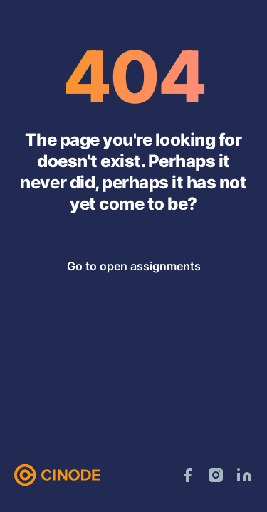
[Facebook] (187, 475)
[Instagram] (215, 475)
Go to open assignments (134, 266)
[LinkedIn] (244, 475)
